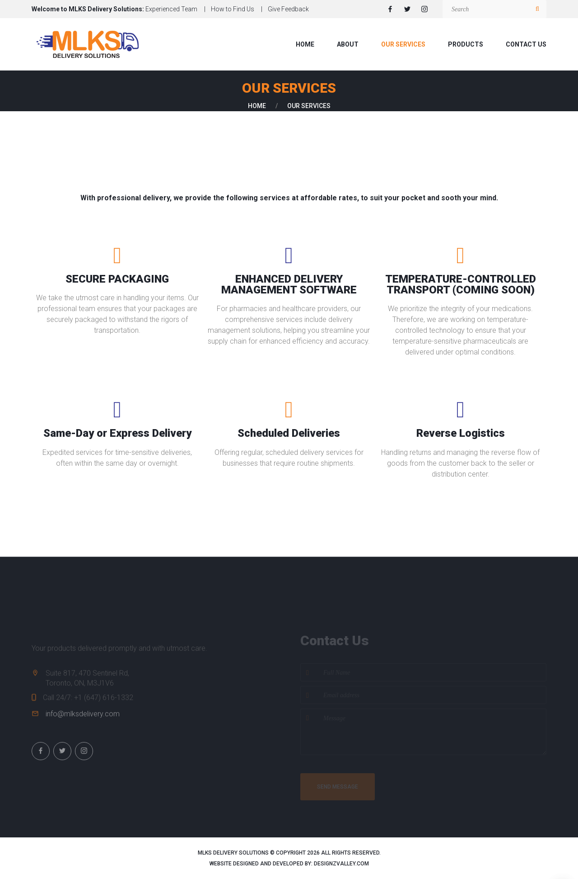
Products (465, 44)
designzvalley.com (341, 863)
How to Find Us (232, 9)
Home (305, 44)
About (348, 44)
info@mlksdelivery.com (83, 720)
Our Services (403, 44)
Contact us (526, 44)
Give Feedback (288, 9)
